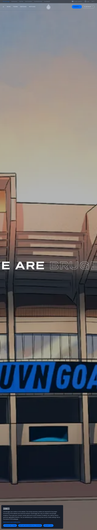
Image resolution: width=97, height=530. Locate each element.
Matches (23, 6)
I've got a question (77, 1)
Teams (15, 6)
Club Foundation (28, 1)
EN (93, 1)
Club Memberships (38, 1)
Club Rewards (47, 1)
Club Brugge (6, 1)
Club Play (21, 1)
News (9, 6)
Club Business (14, 1)
